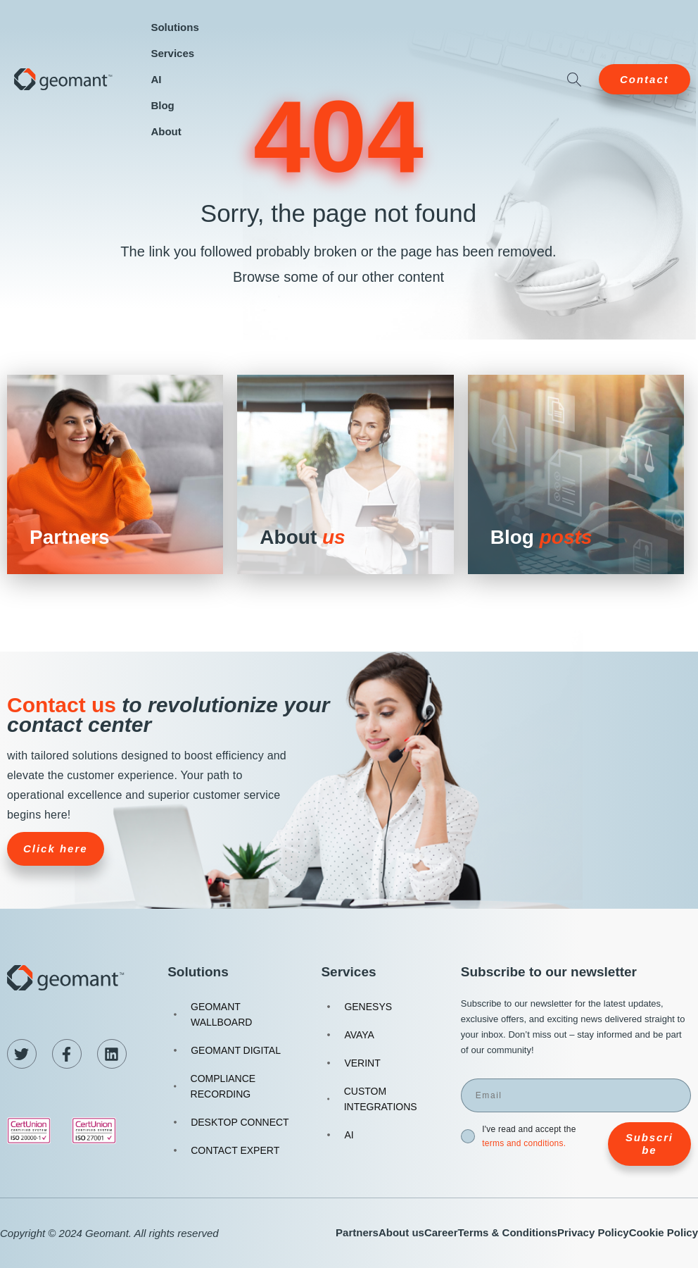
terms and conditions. (524, 1143)
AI (156, 79)
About (166, 131)
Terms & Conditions (507, 1232)
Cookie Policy (663, 1232)
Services (172, 53)
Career (441, 1232)
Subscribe (649, 1143)
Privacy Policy (593, 1232)
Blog (162, 105)
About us (401, 1232)
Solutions (174, 27)
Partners (357, 1232)
